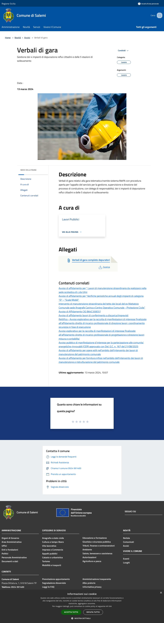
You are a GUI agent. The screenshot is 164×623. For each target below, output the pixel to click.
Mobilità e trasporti (51, 565)
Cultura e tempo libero (53, 542)
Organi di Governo (10, 538)
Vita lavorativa (49, 545)
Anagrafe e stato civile (53, 538)
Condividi (123, 50)
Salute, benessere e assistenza (97, 553)
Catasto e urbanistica (52, 557)
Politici (5, 553)
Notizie (126, 538)
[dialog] (82, 606)
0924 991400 (17, 587)
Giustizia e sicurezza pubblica (97, 541)
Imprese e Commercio (52, 549)
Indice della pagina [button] (28, 170)
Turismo (46, 561)
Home (8, 37)
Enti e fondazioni (10, 549)
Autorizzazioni (89, 557)
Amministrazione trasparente (97, 579)
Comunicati (128, 542)
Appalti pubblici (49, 553)
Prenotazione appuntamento (56, 579)
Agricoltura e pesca (92, 561)
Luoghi (126, 562)
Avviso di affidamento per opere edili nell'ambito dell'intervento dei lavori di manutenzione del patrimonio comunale (98, 352)
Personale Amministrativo (14, 557)
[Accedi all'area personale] (148, 3)
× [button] (161, 593)
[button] (82, 618)
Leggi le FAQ (48, 586)
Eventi (126, 558)
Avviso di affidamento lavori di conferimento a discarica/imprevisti (93, 315)
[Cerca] (159, 15)
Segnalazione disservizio (54, 583)
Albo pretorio (89, 583)
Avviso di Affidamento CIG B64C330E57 (80, 311)
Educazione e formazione (95, 538)
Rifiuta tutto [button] (93, 612)
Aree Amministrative (12, 542)
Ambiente (87, 549)
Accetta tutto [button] (71, 612)
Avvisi (27, 37)
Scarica (104, 267)
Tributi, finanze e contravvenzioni (99, 545)
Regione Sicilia (8, 3)
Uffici (4, 545)
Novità (18, 37)
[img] (42, 169)
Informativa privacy (92, 586)
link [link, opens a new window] (110, 606)
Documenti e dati (10, 561)
